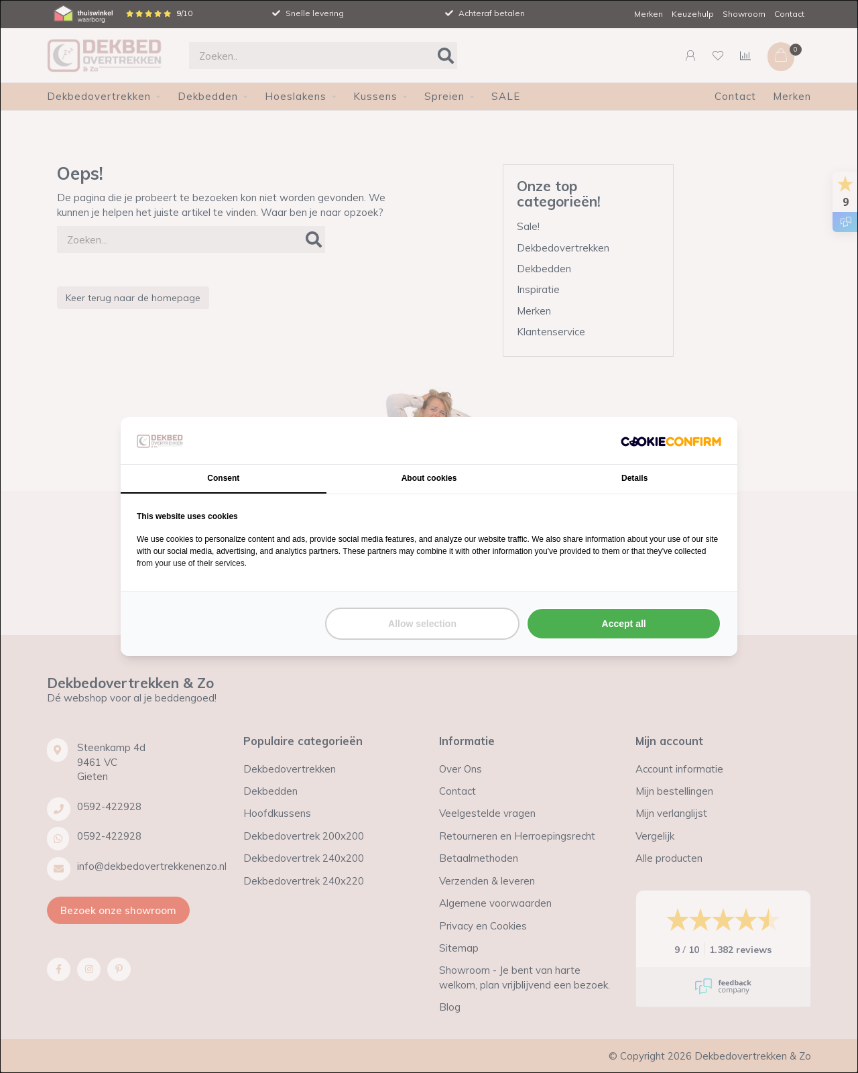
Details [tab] (634, 478)
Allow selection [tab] (422, 623)
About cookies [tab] (429, 478)
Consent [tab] (223, 478)
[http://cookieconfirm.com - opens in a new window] (671, 440)
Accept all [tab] (624, 623)
